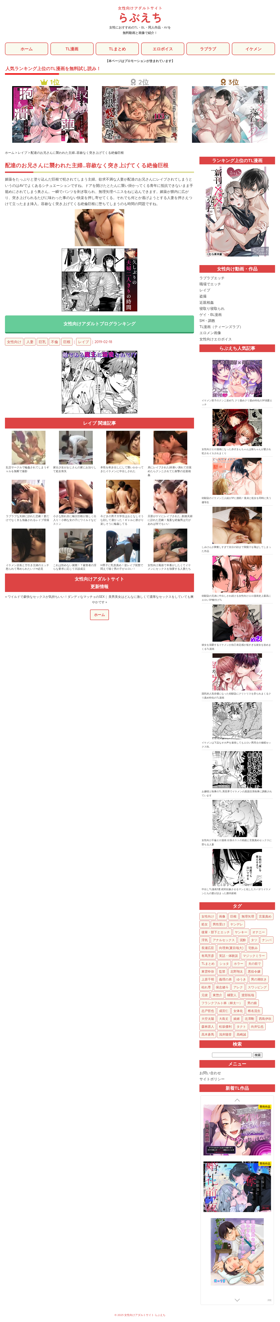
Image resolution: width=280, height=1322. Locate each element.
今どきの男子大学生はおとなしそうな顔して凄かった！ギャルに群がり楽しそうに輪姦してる (122, 520)
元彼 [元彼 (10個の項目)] (204, 995)
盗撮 (203, 296)
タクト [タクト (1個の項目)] (241, 1027)
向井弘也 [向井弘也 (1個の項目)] (257, 1027)
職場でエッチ (210, 284)
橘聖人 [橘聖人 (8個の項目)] (232, 995)
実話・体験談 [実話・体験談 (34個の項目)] (228, 956)
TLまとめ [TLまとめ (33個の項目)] (208, 964)
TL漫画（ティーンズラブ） (221, 327)
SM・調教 (207, 320)
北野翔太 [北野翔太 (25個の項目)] (236, 971)
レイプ (83, 342)
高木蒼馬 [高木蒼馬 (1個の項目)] (207, 1034)
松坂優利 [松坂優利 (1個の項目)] (225, 1027)
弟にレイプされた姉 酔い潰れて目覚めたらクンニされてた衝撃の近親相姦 (170, 471)
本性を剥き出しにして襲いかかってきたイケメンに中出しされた (122, 469)
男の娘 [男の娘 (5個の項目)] (252, 1003)
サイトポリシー (212, 1079)
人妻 (30, 342)
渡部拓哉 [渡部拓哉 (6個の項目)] (248, 995)
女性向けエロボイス (215, 339)
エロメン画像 (210, 333)
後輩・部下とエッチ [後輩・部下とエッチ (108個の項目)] (215, 932)
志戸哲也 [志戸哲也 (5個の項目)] (207, 1011)
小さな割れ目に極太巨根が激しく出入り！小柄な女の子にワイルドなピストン (74, 520)
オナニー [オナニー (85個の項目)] (258, 932)
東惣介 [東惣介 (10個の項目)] (217, 995)
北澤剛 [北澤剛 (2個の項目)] (249, 1019)
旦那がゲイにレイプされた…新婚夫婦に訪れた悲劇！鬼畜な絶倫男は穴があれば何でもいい (170, 520)
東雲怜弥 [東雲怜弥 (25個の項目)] (207, 971)
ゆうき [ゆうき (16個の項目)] (241, 979)
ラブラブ (208, 48)
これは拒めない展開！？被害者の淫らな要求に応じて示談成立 (74, 567)
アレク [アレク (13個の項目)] (238, 987)
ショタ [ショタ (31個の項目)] (224, 964)
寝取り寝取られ (212, 308)
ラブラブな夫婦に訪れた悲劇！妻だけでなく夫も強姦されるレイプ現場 (27, 518)
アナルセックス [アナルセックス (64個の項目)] (224, 940)
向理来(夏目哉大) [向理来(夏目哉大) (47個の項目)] (231, 948)
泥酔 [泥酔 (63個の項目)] (243, 940)
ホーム (26, 48)
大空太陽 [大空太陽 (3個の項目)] (207, 1019)
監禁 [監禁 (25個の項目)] (222, 971)
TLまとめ (117, 48)
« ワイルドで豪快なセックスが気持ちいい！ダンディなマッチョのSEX (55, 597)
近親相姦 (206, 302)
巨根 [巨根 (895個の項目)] (233, 916)
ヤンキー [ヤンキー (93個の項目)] (241, 932)
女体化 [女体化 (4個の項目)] (238, 1011)
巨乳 (42, 342)
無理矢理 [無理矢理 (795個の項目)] (248, 916)
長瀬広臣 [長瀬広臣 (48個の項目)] (207, 948)
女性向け (14, 342)
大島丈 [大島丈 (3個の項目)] (223, 1019)
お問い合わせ (210, 1073)
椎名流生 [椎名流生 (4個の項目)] (254, 1011)
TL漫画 (71, 48)
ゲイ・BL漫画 (210, 314)
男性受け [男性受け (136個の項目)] (219, 924)
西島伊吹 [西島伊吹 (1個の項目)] (265, 1019)
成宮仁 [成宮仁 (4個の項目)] (223, 1011)
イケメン (253, 48)
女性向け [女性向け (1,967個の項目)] (207, 916)
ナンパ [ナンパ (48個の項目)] (266, 940)
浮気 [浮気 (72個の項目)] (204, 940)
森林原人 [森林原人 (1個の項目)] (207, 1027)
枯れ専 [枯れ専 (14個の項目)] (206, 987)
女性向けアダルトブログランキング (99, 324)
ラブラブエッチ (212, 278)
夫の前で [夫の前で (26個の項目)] (254, 964)
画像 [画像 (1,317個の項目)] (222, 916)
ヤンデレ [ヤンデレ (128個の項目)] (236, 924)
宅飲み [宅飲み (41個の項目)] (253, 948)
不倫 (54, 342)
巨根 (66, 342)
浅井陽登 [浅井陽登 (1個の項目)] (225, 1034)
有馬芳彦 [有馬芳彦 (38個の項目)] (207, 956)
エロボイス (163, 48)
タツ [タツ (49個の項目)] (254, 940)
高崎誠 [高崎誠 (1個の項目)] (241, 1034)
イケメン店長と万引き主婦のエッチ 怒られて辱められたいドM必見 (27, 567)
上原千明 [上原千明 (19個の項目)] (207, 979)
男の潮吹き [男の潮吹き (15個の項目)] (259, 979)
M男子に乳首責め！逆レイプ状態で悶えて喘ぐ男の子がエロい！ (121, 567)
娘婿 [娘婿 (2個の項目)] (236, 1019)
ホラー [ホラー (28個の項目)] (238, 964)
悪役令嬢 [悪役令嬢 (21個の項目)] (254, 971)
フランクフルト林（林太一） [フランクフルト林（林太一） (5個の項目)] (221, 1003)
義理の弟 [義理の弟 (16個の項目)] (225, 979)
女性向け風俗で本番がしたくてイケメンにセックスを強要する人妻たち (169, 567)
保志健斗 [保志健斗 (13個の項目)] (222, 987)
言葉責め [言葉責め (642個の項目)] (265, 916)
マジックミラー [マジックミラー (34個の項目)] (254, 956)
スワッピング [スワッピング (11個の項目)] (257, 987)
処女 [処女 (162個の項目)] (204, 924)
